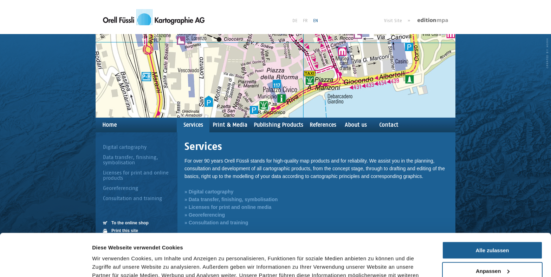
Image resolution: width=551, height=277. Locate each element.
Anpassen (493, 231)
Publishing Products (278, 124)
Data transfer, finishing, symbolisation (130, 159)
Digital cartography (125, 147)
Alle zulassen (492, 210)
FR (305, 20)
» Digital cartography (208, 191)
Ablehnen (492, 252)
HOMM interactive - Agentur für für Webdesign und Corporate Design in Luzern (547, 53)
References (323, 124)
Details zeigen (110, 263)
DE (294, 20)
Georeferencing (120, 188)
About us (356, 124)
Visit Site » (397, 20)
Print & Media (230, 124)
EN (315, 20)
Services (193, 124)
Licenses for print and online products (136, 175)
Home (109, 124)
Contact (388, 124)
